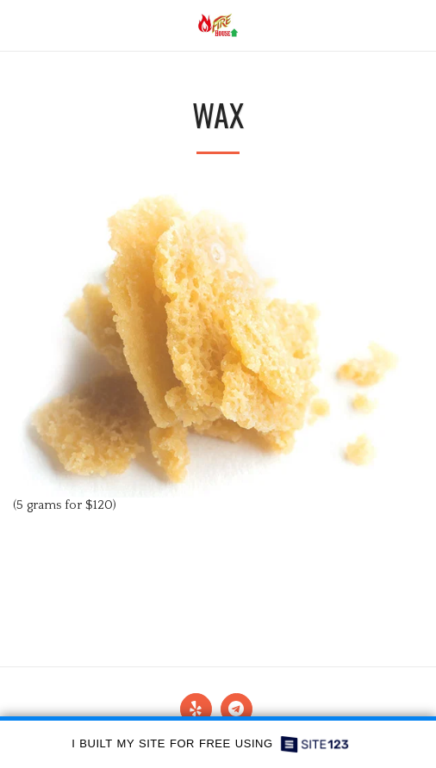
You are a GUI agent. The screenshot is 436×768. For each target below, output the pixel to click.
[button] (19, 24)
